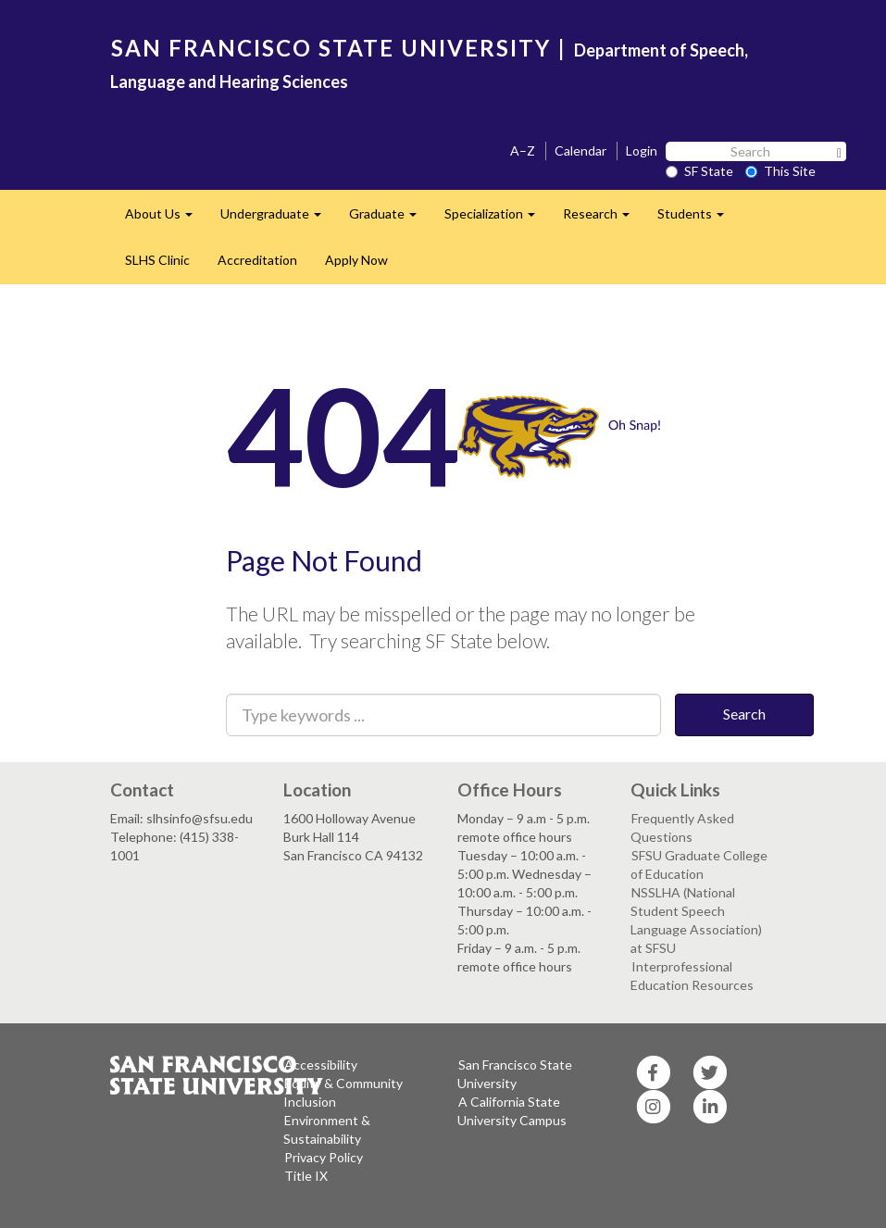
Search (744, 713)
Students (697, 219)
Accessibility (320, 1064)
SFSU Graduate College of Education (698, 864)
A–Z (522, 150)
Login (641, 150)
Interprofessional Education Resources (692, 976)
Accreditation (257, 260)
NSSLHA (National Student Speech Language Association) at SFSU (696, 920)
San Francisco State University (514, 1074)
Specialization (496, 219)
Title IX (306, 1176)
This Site (780, 171)
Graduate (390, 219)
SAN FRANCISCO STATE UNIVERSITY (331, 47)
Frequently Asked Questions (682, 827)
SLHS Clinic (157, 260)
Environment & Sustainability (326, 1129)
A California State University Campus (512, 1111)
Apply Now (356, 260)
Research (603, 219)
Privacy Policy (323, 1157)
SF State (699, 171)
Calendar (580, 150)
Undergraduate (277, 219)
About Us (165, 219)
